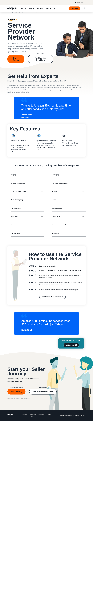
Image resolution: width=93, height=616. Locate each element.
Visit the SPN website (46, 271)
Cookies (49, 414)
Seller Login (79, 2)
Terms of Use (41, 414)
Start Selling (74, 8)
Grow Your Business (21, 13)
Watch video (70, 345)
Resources (49, 8)
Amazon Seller (11, 13)
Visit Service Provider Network (52, 297)
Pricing (39, 8)
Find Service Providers (40, 59)
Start (22, 8)
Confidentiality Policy (32, 415)
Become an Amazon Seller (47, 266)
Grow (30, 8)
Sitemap (25, 414)
